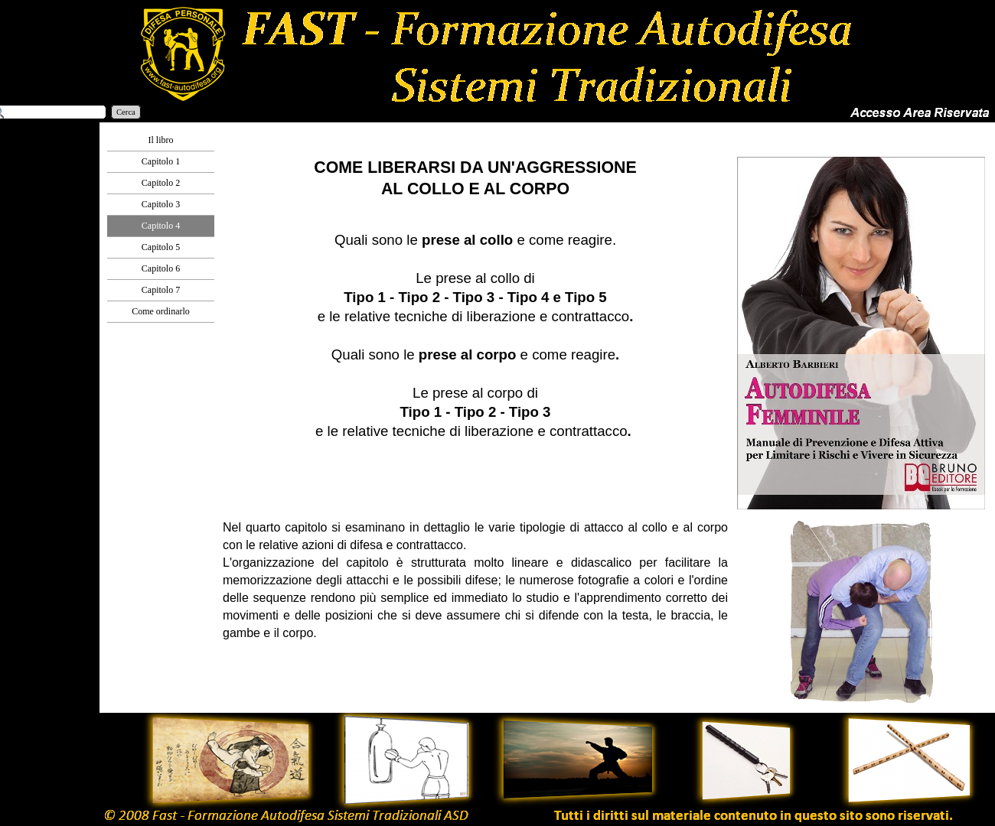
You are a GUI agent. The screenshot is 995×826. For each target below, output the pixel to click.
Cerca (125, 112)
